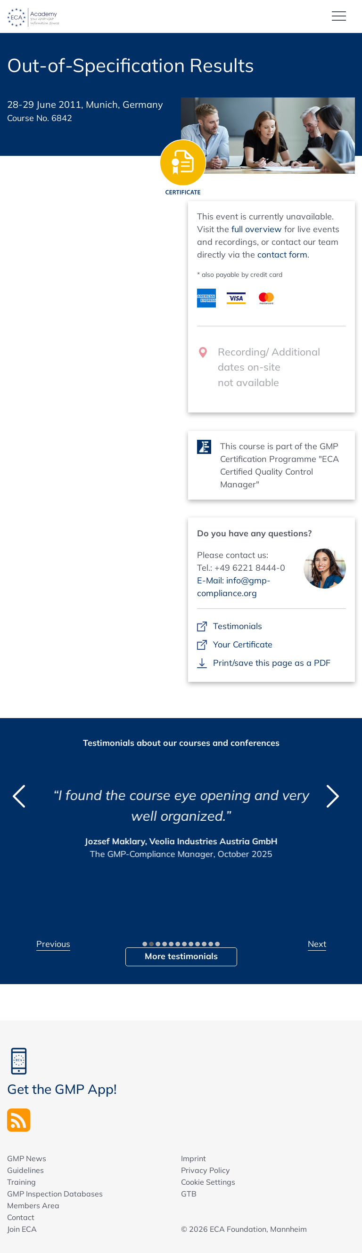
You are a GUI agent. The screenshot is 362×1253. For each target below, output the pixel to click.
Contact (20, 1217)
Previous (53, 943)
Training (21, 1182)
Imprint (193, 1158)
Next (317, 943)
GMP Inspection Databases (55, 1193)
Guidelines (25, 1170)
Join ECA (22, 1229)
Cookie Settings (208, 1182)
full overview (256, 229)
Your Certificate (242, 644)
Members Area (33, 1205)
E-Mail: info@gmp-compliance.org (234, 586)
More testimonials (181, 956)
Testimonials (237, 626)
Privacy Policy (205, 1170)
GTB (189, 1193)
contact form (282, 254)
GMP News (26, 1158)
